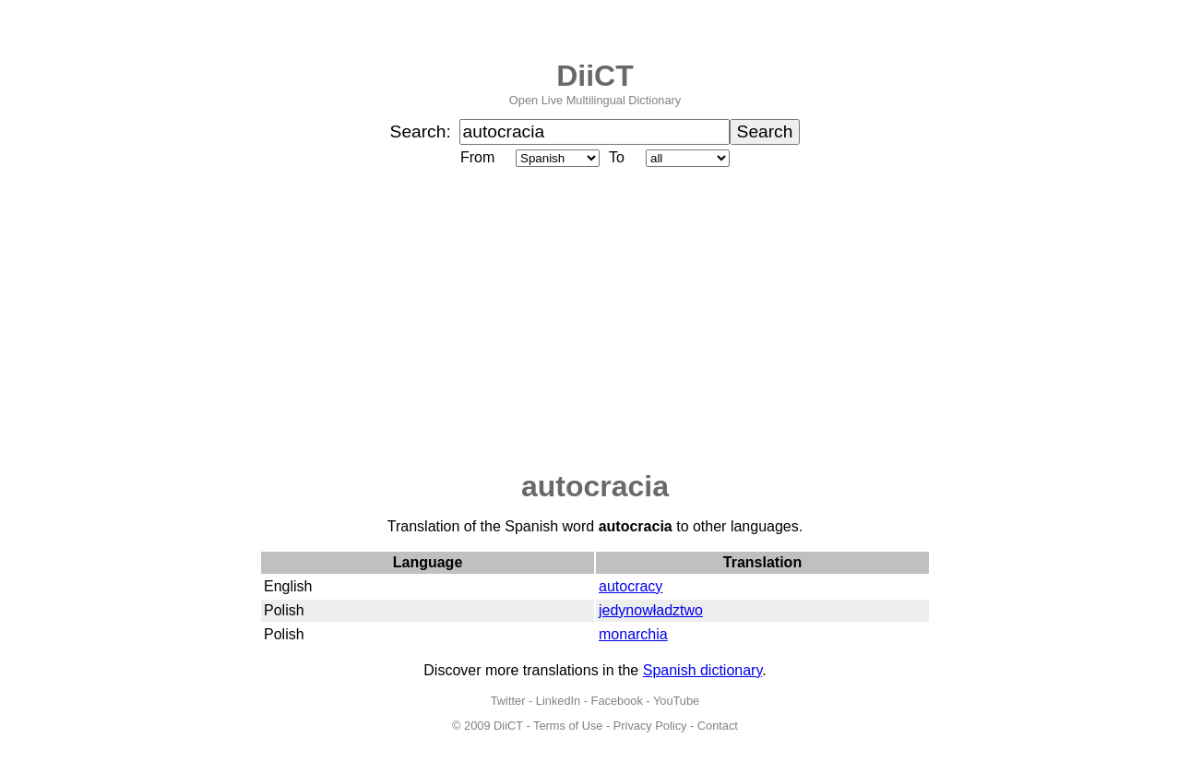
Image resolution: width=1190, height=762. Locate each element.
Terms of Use (567, 725)
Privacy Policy (650, 725)
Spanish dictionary (703, 670)
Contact (717, 725)
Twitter (508, 701)
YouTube (676, 701)
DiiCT (595, 75)
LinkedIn (558, 701)
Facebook (617, 701)
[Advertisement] (595, 320)
